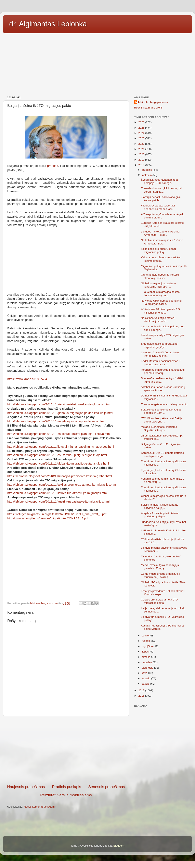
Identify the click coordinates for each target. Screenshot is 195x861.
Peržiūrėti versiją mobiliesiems (66, 795)
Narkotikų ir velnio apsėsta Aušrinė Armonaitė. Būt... (162, 242)
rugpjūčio (148, 646)
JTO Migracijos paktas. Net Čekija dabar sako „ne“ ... (161, 420)
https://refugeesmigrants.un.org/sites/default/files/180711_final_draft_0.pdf (56, 514)
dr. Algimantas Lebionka (48, 24)
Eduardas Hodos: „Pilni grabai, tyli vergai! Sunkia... (161, 190)
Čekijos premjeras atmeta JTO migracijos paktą (159, 601)
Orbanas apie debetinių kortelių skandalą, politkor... (160, 276)
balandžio (148, 667)
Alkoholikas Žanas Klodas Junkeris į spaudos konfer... (163, 388)
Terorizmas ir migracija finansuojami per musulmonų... (163, 371)
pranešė (52, 165)
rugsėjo (146, 640)
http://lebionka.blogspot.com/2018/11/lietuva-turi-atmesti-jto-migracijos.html (57, 493)
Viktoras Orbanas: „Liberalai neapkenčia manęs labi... (158, 207)
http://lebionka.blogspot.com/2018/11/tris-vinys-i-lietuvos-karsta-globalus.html (58, 404)
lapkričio (147, 175)
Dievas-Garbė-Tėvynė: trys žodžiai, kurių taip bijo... (162, 380)
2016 (141, 695)
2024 (141, 133)
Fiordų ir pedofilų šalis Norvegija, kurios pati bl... (161, 198)
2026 (141, 122)
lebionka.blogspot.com (153, 102)
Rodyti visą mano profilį (148, 107)
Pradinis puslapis (66, 787)
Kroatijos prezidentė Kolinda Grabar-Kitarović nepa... (163, 593)
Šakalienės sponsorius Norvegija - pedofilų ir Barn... (161, 411)
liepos (146, 651)
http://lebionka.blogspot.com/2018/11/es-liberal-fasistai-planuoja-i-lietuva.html (58, 433)
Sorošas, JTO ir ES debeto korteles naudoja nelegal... (162, 454)
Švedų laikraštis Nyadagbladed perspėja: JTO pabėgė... (160, 181)
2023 (141, 138)
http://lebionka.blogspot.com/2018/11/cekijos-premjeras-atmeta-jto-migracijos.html (62, 484)
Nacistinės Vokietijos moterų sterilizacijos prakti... (158, 319)
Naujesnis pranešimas (26, 787)
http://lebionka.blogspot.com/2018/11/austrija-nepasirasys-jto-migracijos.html (58, 501)
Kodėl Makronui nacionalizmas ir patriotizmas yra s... (160, 362)
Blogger (118, 845)
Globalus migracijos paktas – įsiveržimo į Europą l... (158, 285)
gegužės (147, 662)
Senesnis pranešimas (106, 787)
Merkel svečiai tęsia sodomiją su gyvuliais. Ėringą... (160, 567)
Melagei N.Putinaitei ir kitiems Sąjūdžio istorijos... (159, 428)
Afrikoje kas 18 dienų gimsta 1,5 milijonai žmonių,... (160, 311)
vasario (146, 678)
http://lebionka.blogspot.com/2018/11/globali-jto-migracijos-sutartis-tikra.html (58, 463)
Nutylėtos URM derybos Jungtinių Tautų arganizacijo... (161, 302)
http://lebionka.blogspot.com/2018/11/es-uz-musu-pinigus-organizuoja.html (57, 455)
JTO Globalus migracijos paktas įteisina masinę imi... (160, 293)
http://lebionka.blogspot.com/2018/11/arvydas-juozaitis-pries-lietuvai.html (55, 421)
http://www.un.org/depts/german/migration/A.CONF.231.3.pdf (47, 518)
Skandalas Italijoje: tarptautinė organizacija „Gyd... (159, 345)
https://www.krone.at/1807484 (27, 379)
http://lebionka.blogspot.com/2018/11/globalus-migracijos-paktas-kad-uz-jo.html (60, 413)
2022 (141, 143)
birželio (146, 656)
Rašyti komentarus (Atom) (40, 806)
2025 (141, 127)
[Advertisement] (97, 63)
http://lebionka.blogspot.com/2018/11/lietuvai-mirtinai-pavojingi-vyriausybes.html (60, 446)
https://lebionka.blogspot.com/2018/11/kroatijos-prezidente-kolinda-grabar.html (59, 476)
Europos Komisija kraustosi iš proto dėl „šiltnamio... (162, 224)
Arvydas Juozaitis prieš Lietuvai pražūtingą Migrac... (160, 515)
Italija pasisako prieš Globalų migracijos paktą (158, 250)
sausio (146, 683)
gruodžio (147, 169)
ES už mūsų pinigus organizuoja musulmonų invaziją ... (160, 575)
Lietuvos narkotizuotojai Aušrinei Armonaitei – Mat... (160, 233)
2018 (141, 165)
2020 (141, 154)
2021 (141, 149)
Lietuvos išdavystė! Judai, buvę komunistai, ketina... (160, 354)
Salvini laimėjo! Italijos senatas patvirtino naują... (159, 506)
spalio (146, 635)
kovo (145, 672)
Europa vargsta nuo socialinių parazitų (164, 404)
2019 (141, 159)
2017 (141, 690)
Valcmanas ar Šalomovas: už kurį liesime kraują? (161, 259)
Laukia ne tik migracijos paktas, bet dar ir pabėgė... (162, 328)
